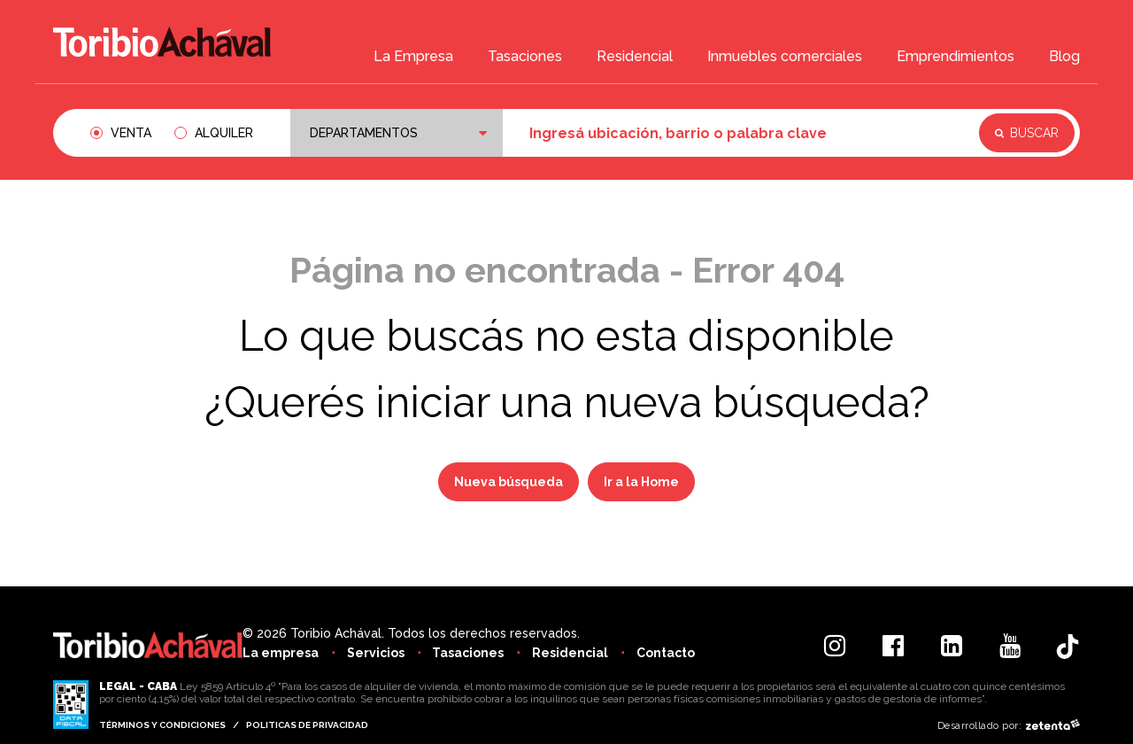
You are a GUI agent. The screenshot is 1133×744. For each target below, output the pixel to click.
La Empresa (413, 58)
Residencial (635, 58)
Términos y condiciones (162, 725)
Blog (1064, 58)
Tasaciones (525, 58)
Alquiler (224, 133)
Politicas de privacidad (308, 725)
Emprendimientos (955, 58)
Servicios (377, 653)
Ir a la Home (641, 482)
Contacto (673, 653)
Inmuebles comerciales (784, 58)
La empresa (281, 653)
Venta (131, 133)
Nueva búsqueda (508, 482)
